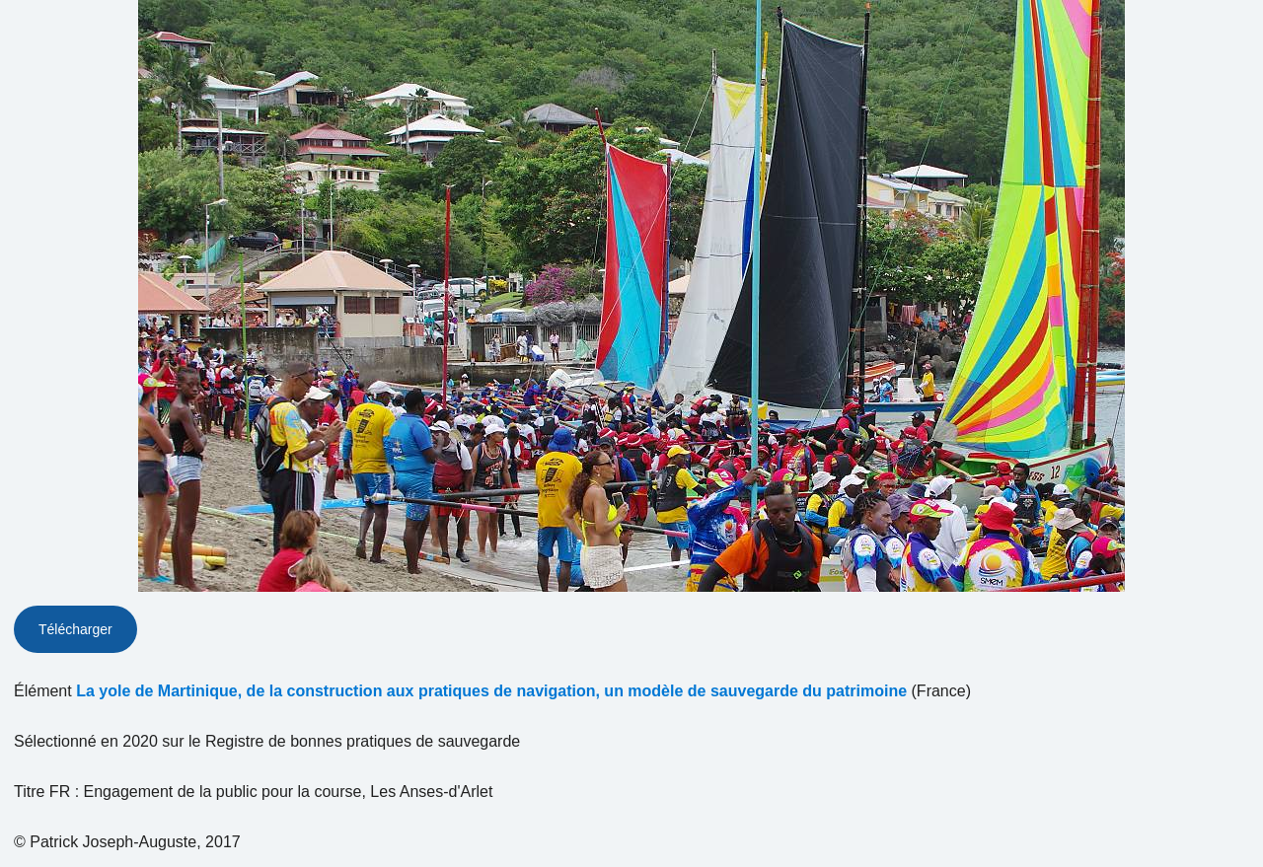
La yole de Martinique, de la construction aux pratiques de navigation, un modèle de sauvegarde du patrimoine (491, 691)
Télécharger (75, 629)
